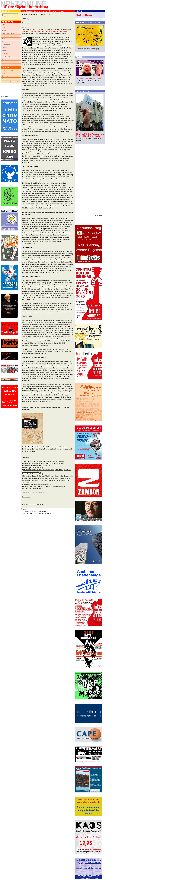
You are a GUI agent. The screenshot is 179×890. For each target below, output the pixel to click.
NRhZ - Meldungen (84, 15)
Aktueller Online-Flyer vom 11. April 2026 (34, 14)
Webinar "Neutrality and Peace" (89, 79)
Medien (4, 50)
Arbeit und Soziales (8, 33)
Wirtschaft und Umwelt (9, 36)
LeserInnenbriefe (8, 70)
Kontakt (4, 79)
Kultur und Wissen (8, 62)
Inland (4, 30)
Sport (4, 59)
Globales (5, 39)
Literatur (5, 65)
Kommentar (6, 44)
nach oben (39, 504)
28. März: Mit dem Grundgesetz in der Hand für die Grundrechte (90, 135)
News (4, 24)
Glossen (4, 47)
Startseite (25, 504)
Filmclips (5, 53)
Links (4, 73)
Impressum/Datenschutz (10, 82)
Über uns (5, 76)
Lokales (4, 27)
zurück (24, 18)
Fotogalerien (6, 56)
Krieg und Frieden (8, 41)
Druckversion (26, 23)
